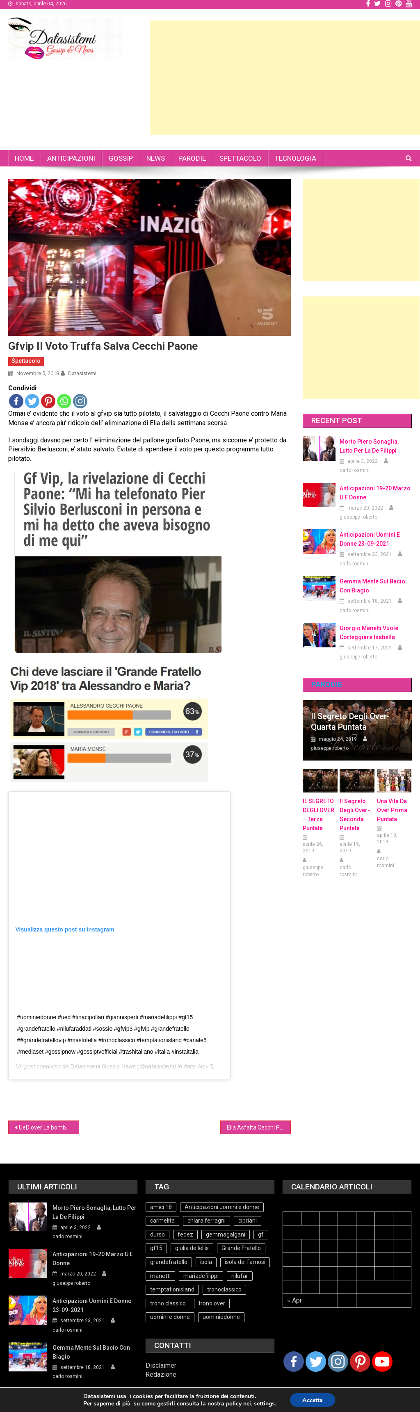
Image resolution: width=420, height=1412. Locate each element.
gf (261, 1234)
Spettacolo (26, 361)
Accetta (312, 1400)
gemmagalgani (225, 1234)
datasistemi (82, 373)
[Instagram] (338, 1361)
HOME (24, 158)
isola (206, 1262)
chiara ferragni (206, 1220)
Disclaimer (161, 1365)
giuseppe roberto (358, 517)
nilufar (239, 1276)
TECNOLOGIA (295, 158)
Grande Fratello (241, 1248)
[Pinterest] (360, 1361)
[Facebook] (293, 1361)
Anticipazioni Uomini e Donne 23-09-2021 (370, 539)
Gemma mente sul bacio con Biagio (372, 586)
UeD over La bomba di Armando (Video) (49, 1127)
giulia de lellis (192, 1248)
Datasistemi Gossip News (103, 1066)
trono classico (168, 1303)
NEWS (155, 158)
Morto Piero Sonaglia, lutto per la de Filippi (369, 446)
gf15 (156, 1248)
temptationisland (172, 1289)
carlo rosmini (355, 470)
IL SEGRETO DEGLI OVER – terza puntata (318, 814)
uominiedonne (221, 1317)
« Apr (294, 1300)
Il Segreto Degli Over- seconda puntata (355, 814)
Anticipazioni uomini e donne (222, 1207)
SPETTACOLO (240, 158)
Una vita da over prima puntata (392, 810)
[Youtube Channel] (382, 1361)
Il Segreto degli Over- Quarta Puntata (350, 721)
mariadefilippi (201, 1276)
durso (157, 1234)
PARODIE (192, 158)
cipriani (247, 1220)
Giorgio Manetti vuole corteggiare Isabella (369, 632)
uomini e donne (170, 1317)
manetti (160, 1276)
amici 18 (161, 1207)
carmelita (162, 1220)
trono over (212, 1303)
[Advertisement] (285, 77)
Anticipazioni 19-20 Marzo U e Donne (375, 493)
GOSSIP (121, 158)
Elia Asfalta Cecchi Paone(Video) (259, 1127)
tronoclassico (224, 1289)
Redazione (161, 1374)
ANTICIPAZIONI (71, 158)
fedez (185, 1234)
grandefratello (168, 1262)
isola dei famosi (245, 1262)
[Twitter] (316, 1361)
